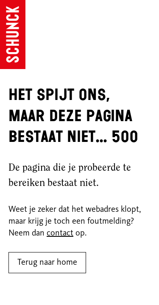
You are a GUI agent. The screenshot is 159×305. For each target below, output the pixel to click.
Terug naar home (47, 262)
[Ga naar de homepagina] (12, 34)
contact (60, 233)
